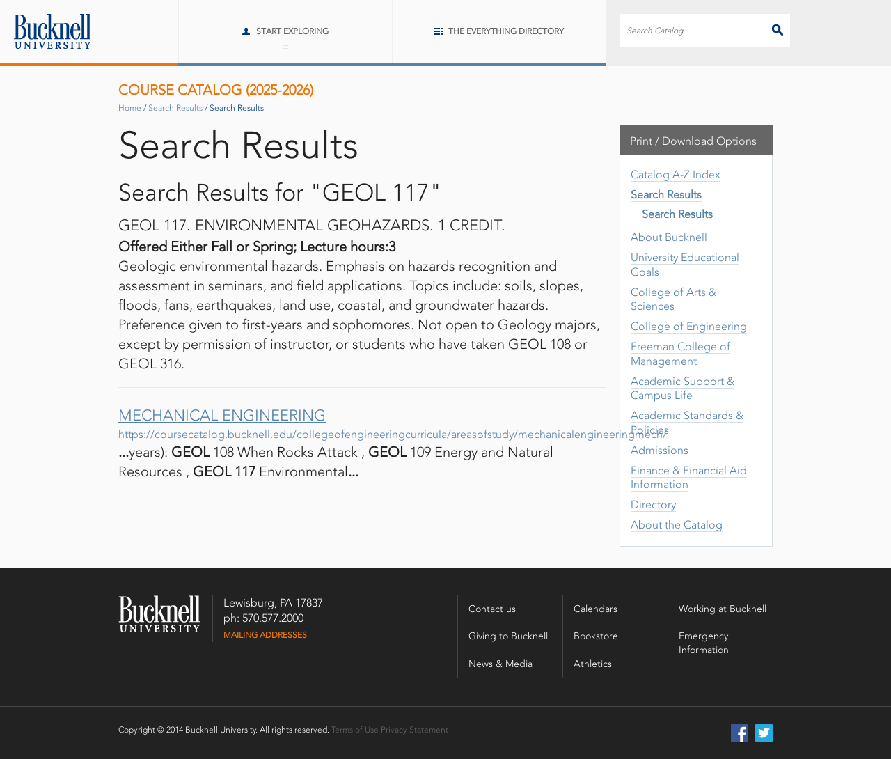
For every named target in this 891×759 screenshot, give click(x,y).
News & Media (500, 664)
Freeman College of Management (680, 354)
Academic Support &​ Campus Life (682, 388)
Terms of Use (355, 730)
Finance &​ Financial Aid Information (689, 478)
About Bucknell (669, 237)
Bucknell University (45, 31)
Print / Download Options (693, 141)
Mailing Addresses (265, 635)
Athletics (593, 664)
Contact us (492, 609)
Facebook (739, 733)
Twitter (764, 733)
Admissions (659, 450)
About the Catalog (677, 524)
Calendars (595, 609)
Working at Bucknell (722, 609)
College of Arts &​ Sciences (673, 299)
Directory (653, 504)
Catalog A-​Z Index (675, 174)
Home (129, 108)
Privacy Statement (414, 730)
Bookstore (596, 636)
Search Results (175, 108)
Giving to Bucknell (508, 636)
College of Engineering (689, 326)
